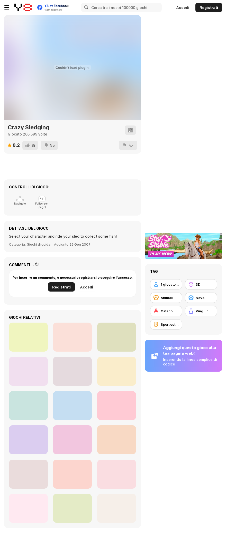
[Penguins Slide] (28, 439)
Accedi (182, 7)
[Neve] (201, 298)
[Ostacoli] (166, 311)
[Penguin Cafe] (116, 405)
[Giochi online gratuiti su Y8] (23, 7)
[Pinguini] (201, 311)
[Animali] (166, 298)
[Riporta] (128, 145)
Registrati (209, 7)
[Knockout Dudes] (116, 337)
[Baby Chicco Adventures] (72, 371)
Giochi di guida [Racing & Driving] (38, 244)
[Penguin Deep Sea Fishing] (28, 405)
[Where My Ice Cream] (28, 371)
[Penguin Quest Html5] (116, 474)
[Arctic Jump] (116, 371)
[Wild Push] (72, 439)
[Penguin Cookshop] (28, 474)
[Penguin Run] (28, 337)
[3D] (201, 284)
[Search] (85, 7)
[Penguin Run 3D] (72, 337)
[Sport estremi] (166, 324)
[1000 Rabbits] (116, 508)
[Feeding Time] (116, 439)
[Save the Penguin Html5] (72, 474)
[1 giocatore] (166, 284)
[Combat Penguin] (28, 508)
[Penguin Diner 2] (72, 405)
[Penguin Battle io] (72, 508)
